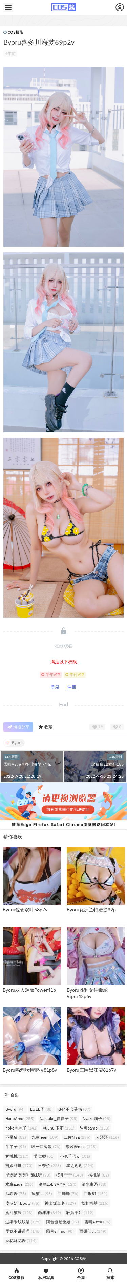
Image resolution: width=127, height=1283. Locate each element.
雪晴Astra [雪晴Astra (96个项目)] (97, 1222)
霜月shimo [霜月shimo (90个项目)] (60, 1231)
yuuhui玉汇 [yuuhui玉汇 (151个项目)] (59, 1128)
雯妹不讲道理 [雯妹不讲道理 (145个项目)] (23, 1231)
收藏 (45, 727)
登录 (55, 687)
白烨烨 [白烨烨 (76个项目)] (68, 1193)
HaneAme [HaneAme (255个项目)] (19, 1118)
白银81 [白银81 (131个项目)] (95, 1193)
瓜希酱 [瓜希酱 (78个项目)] (15, 1193)
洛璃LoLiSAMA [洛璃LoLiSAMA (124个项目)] (57, 1184)
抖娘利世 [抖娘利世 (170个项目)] (19, 1165)
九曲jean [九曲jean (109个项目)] (44, 1137)
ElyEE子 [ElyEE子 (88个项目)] (41, 1109)
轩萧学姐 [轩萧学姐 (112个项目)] (79, 1212)
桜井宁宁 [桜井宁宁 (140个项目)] (69, 1175)
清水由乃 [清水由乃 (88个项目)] (94, 1184)
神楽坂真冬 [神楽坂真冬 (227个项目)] (60, 1203)
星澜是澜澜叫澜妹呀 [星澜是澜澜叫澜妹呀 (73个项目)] (27, 1175)
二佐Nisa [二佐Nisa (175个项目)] (77, 1137)
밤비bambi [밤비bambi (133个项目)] (94, 1128)
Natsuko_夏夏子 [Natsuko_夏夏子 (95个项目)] (58, 1118)
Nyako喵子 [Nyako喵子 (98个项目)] (96, 1118)
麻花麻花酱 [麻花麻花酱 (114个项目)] (21, 1240)
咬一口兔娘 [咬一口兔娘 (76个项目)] (45, 1146)
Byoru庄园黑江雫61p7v (91, 1070)
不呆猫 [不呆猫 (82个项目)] (15, 1137)
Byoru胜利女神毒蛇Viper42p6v (87, 993)
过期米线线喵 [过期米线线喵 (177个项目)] (23, 1222)
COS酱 (79, 1258)
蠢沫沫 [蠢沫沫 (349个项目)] (49, 1212)
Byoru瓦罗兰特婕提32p (91, 910)
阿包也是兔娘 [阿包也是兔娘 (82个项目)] (62, 1222)
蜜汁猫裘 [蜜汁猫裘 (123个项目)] (19, 1212)
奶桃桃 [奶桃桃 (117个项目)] (16, 1156)
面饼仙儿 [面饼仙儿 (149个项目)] (92, 1231)
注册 (71, 687)
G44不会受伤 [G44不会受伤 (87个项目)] (74, 1109)
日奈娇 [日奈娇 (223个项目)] (49, 1165)
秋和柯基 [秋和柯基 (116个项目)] (94, 1203)
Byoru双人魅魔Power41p (29, 990)
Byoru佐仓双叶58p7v (25, 910)
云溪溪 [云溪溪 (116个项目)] (107, 1137)
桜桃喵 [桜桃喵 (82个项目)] (98, 1175)
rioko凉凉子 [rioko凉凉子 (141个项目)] (21, 1128)
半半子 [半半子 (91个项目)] (15, 1146)
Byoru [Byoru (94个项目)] (15, 1109)
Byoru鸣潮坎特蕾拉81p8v (30, 1070)
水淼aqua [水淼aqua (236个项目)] (19, 1184)
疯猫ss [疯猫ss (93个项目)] (41, 1193)
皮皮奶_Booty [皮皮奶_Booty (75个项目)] (22, 1203)
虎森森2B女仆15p (107, 764)
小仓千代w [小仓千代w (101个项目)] (75, 1156)
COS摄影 (13, 32)
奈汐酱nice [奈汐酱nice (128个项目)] (81, 1146)
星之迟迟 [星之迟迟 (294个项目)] (79, 1165)
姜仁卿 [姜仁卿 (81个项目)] (44, 1156)
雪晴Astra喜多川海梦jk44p (27, 764)
